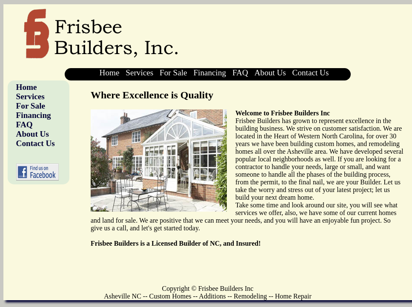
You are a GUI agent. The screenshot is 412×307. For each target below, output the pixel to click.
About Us (270, 72)
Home (110, 72)
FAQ (240, 72)
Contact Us (310, 72)
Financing (209, 72)
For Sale (173, 72)
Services (139, 72)
